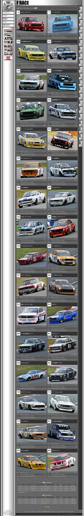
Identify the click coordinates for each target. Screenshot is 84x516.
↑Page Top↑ (47, 506)
